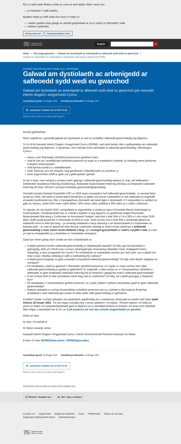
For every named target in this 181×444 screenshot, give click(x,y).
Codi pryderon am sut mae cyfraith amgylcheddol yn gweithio (104, 309)
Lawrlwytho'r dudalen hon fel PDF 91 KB (48, 111)
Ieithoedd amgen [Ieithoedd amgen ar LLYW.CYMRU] (67, 417)
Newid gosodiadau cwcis (58, 33)
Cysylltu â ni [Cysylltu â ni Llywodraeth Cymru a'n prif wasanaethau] (29, 414)
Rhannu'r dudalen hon (39, 397)
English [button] (101, 44)
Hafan (26, 53)
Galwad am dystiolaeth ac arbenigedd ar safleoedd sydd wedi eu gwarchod (98, 53)
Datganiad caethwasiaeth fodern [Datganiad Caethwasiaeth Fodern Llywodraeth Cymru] (39, 417)
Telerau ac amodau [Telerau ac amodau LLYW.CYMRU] (113, 414)
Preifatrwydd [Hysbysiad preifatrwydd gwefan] (94, 414)
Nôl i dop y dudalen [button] (71, 397)
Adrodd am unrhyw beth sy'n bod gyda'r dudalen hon (49, 386)
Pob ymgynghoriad (43, 53)
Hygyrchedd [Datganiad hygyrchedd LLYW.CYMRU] (45, 414)
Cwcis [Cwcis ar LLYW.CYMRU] (81, 414)
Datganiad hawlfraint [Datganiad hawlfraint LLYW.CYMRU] (64, 414)
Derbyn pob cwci (33, 33)
